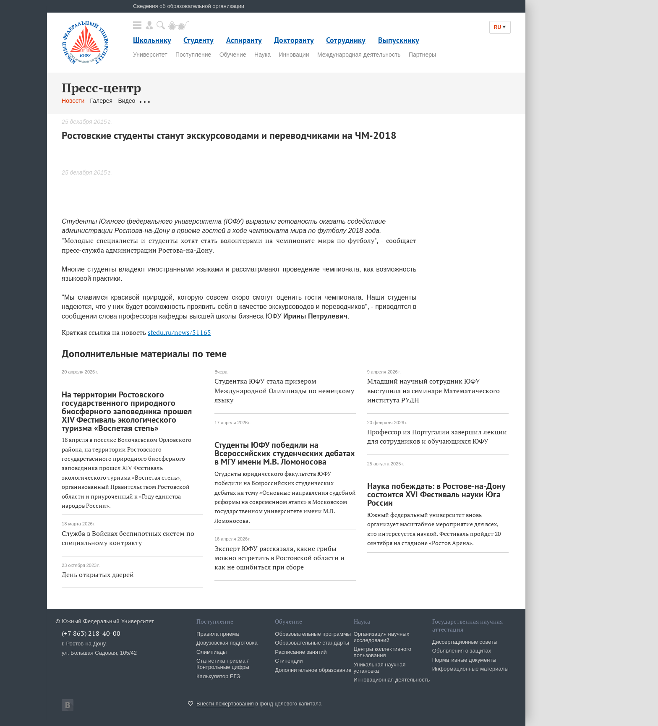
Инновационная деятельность (392, 679)
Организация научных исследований (382, 637)
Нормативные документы (464, 660)
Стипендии (289, 661)
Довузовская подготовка (227, 643)
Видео (126, 100)
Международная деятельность (359, 54)
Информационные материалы (470, 669)
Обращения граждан (169, 100)
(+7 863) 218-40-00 (91, 633)
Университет (150, 54)
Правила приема (217, 634)
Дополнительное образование (313, 670)
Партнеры (422, 54)
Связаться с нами (227, 100)
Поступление (193, 54)
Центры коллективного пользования (382, 652)
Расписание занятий (300, 652)
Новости (73, 100)
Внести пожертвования (225, 703)
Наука (262, 54)
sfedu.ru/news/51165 (179, 332)
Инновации (294, 54)
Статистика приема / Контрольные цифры (222, 664)
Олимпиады (211, 652)
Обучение (232, 54)
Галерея (101, 100)
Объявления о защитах (461, 651)
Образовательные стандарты (312, 643)
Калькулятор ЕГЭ (218, 676)
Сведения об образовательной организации (188, 6)
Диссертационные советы (465, 642)
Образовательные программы (313, 634)
